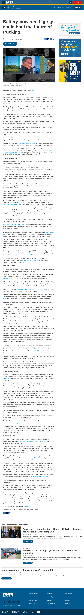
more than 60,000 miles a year (26, 143)
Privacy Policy (18, 605)
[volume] (8, 7)
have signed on (7, 212)
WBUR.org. (29, 506)
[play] (4, 7)
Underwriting (50, 597)
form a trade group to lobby (30, 260)
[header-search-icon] (70, 2)
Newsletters (49, 600)
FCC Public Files (33, 600)
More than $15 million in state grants (14, 225)
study (25, 384)
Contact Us (67, 603)
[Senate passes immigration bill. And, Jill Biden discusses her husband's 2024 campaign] (11, 531)
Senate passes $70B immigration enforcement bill (27, 570)
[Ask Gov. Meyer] (70, 71)
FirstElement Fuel (8, 278)
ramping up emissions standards (12, 204)
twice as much (46, 186)
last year (25, 109)
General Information (33, 593)
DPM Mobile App (51, 603)
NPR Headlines (26, 527)
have (4, 378)
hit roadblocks (38, 458)
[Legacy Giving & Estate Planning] (70, 48)
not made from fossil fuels (40, 476)
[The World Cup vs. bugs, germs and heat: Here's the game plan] (11, 553)
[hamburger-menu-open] (3, 2)
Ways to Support (68, 597)
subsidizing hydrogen (25, 349)
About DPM (49, 593)
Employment (67, 600)
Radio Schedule (68, 593)
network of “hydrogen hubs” (39, 351)
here (32, 90)
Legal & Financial (33, 597)
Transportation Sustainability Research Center (32, 441)
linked (8, 378)
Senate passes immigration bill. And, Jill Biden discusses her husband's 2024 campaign (52, 530)
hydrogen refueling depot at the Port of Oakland (32, 289)
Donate (78, 2)
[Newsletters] (70, 30)
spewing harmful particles (20, 423)
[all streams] (78, 7)
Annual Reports (32, 603)
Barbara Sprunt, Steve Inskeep (8, 572)
